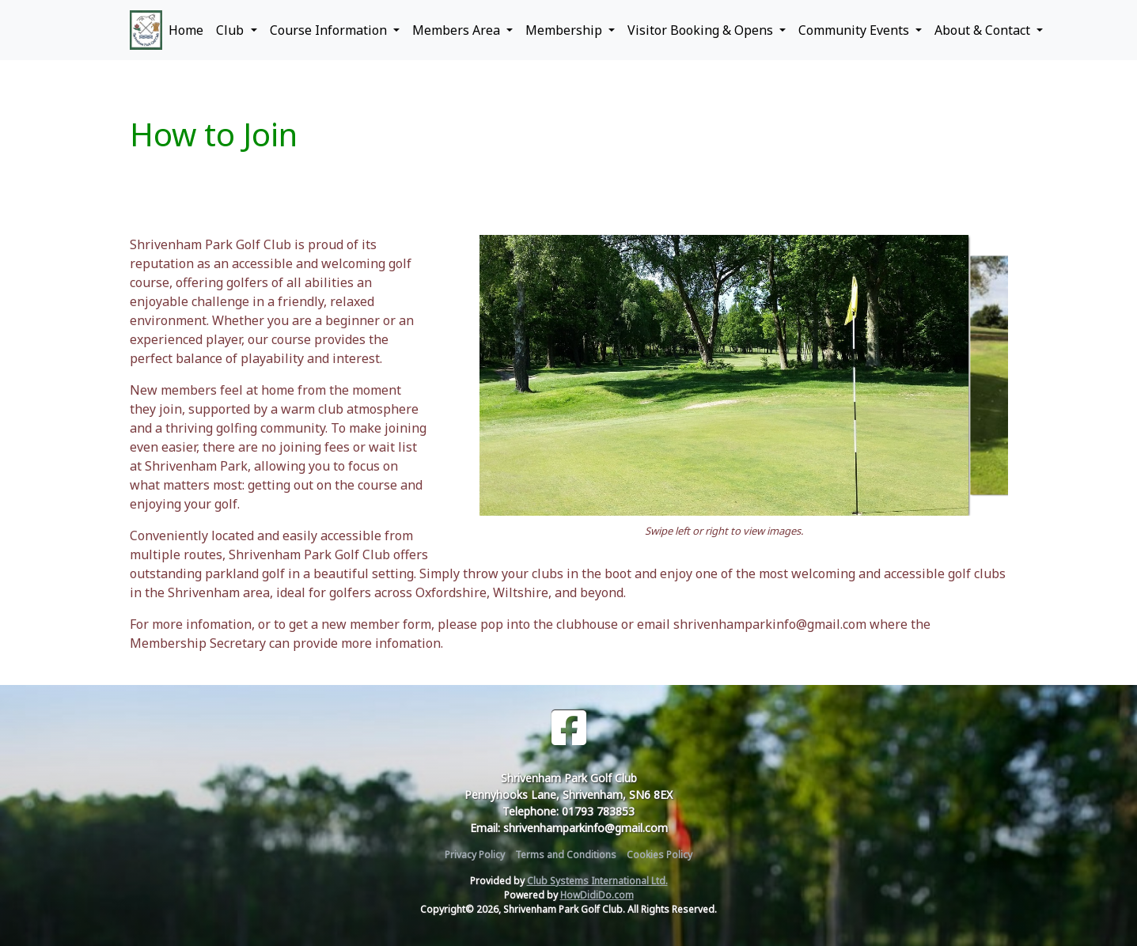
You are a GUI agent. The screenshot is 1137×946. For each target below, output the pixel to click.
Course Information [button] (330, 30)
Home (186, 30)
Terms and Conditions (565, 854)
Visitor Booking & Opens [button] (701, 30)
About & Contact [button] (983, 30)
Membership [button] (565, 30)
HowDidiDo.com (597, 895)
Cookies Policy (659, 854)
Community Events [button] (855, 30)
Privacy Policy (475, 854)
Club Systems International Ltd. (597, 880)
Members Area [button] (457, 30)
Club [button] (231, 30)
